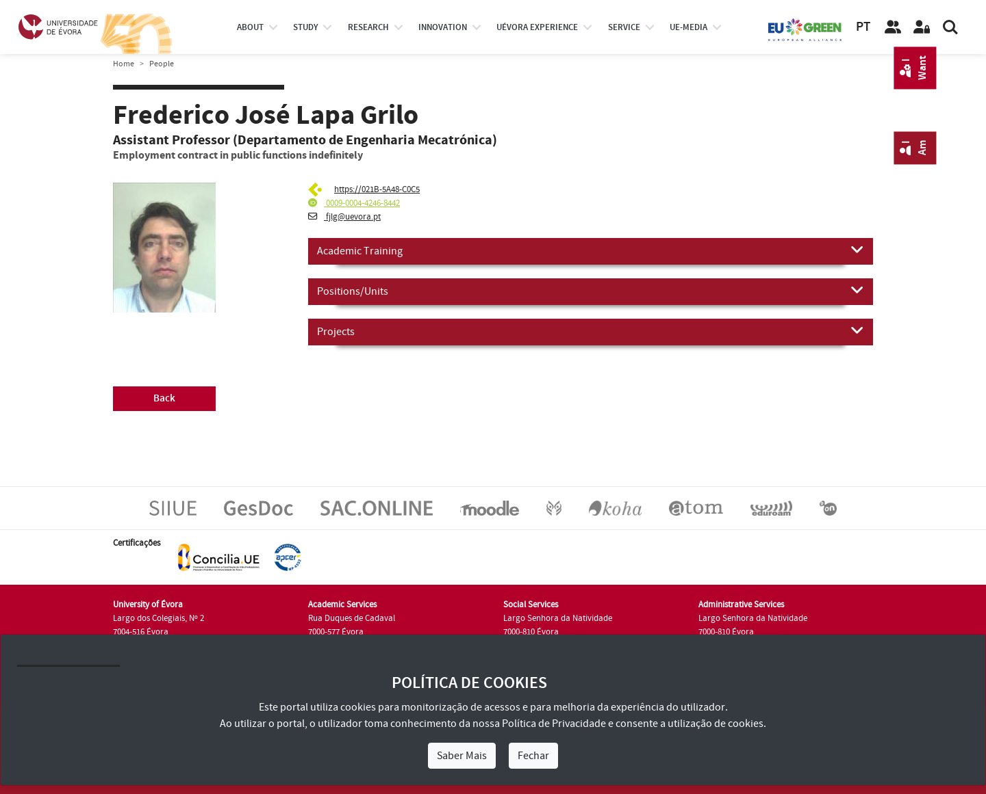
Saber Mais (462, 756)
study (305, 27)
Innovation (442, 27)
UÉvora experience (537, 27)
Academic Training (590, 250)
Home (123, 64)
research (368, 27)
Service (624, 27)
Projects (590, 331)
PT (863, 27)
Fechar (533, 756)
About (250, 27)
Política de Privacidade (554, 723)
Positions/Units (590, 290)
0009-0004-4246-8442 (354, 203)
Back (164, 398)
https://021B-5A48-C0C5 (377, 189)
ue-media (688, 27)
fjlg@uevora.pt (344, 217)
